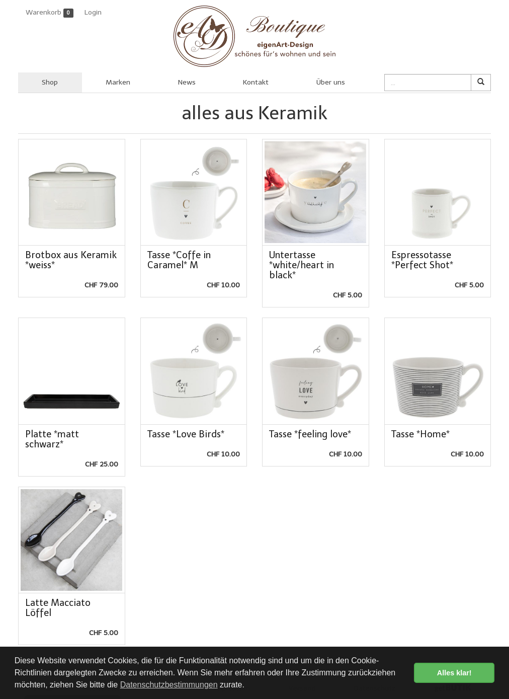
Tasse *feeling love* (310, 434)
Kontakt (256, 82)
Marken (118, 82)
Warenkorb (49, 13)
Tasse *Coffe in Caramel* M (179, 260)
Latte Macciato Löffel (58, 607)
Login (93, 12)
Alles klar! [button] (454, 673)
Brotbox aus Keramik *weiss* (71, 260)
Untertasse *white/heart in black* (301, 265)
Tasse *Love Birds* (185, 434)
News (187, 82)
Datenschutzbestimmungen (169, 684)
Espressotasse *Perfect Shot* (422, 260)
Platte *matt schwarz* (52, 439)
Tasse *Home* (420, 434)
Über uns (330, 82)
